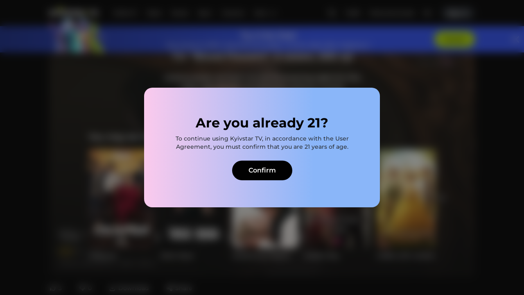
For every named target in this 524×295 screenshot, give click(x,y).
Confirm (262, 170)
